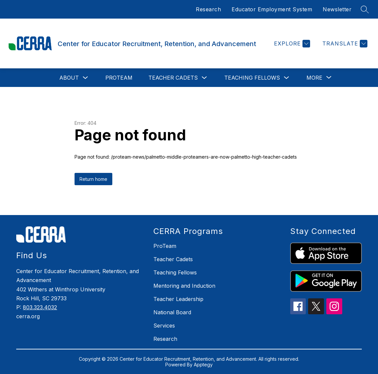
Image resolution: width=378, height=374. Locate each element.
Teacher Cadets (173, 77)
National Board (172, 312)
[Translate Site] (344, 43)
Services (164, 325)
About (69, 77)
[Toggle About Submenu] (85, 77)
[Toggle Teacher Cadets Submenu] (204, 77)
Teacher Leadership (178, 299)
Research (208, 9)
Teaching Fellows (252, 77)
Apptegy (203, 364)
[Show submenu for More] (314, 78)
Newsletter (337, 9)
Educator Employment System (272, 9)
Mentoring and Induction (184, 285)
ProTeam (119, 77)
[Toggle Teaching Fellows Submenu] (287, 77)
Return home (93, 179)
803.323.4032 (40, 307)
